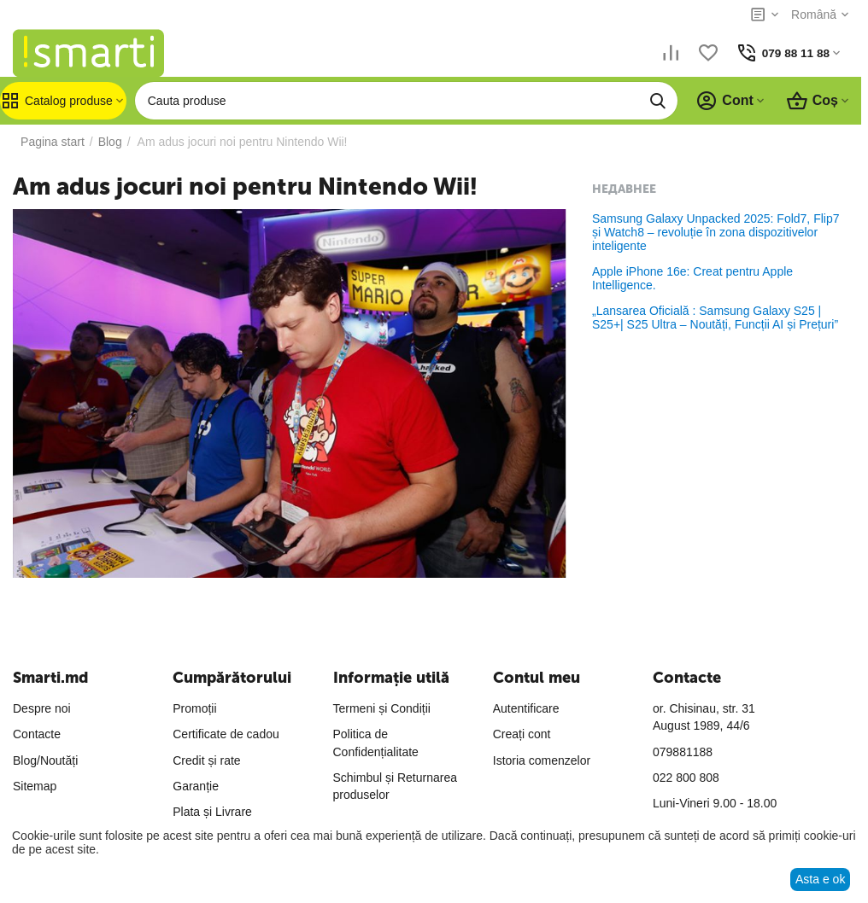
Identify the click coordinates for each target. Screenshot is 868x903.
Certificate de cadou (226, 734)
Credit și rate (206, 760)
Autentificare (526, 708)
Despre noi (42, 708)
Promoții (194, 708)
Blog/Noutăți (45, 760)
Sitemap (34, 786)
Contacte (37, 734)
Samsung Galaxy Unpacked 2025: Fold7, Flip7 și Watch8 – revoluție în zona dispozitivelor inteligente (716, 232)
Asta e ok (820, 879)
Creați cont (522, 734)
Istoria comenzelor (541, 760)
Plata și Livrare (212, 812)
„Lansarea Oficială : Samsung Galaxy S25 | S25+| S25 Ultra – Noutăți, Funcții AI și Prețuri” (715, 317)
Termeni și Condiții (382, 708)
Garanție (196, 786)
